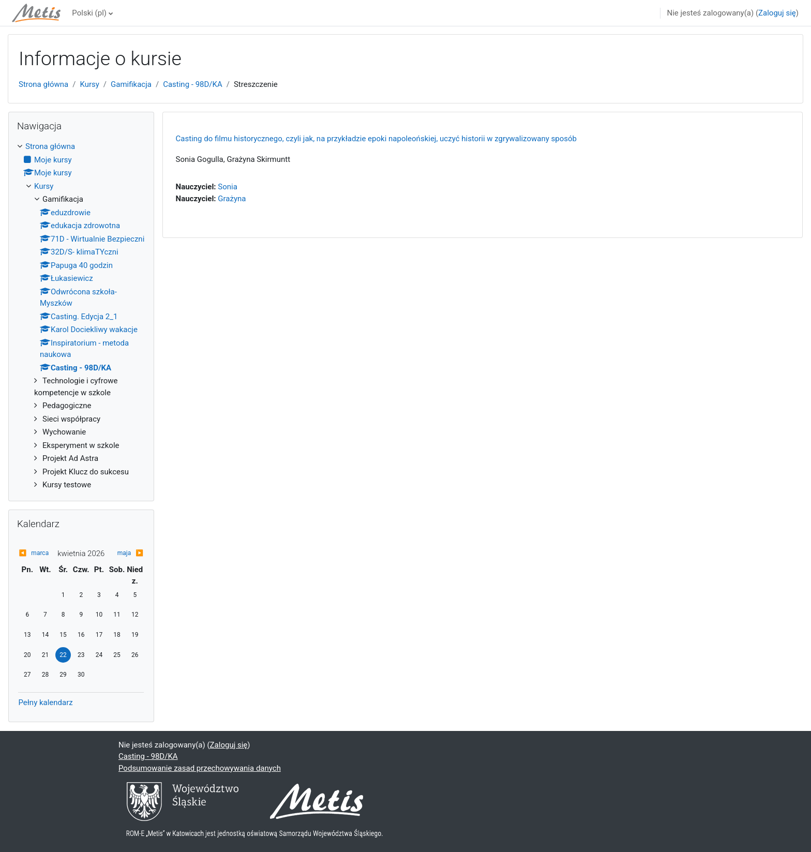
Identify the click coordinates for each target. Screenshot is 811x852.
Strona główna (43, 84)
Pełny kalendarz (45, 702)
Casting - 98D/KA (192, 84)
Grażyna (232, 198)
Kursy (89, 84)
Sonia (227, 186)
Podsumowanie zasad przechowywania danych (199, 768)
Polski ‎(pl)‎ (89, 13)
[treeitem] (81, 316)
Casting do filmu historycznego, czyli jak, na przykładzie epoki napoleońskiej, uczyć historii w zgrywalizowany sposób (376, 138)
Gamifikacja (131, 84)
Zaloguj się (777, 13)
